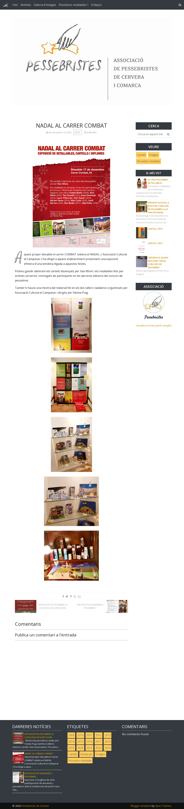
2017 (98, 741)
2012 (98, 735)
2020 (80, 748)
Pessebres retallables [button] (72, 5)
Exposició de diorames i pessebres (90, 606)
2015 (80, 741)
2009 (71, 735)
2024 (108, 748)
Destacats (86, 754)
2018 (108, 741)
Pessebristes (154, 317)
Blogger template (141, 805)
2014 (71, 741)
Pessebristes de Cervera (35, 805)
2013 (108, 735)
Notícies (26, 5)
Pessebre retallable (148, 161)
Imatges (153, 155)
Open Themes (163, 805)
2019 (71, 748)
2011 (89, 735)
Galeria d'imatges (45, 5)
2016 (89, 741)
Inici (15, 5)
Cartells (141, 155)
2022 (77, 132)
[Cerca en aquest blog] (150, 134)
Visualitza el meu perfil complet (153, 325)
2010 (80, 735)
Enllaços (96, 5)
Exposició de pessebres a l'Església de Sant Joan (53, 606)
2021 (89, 748)
